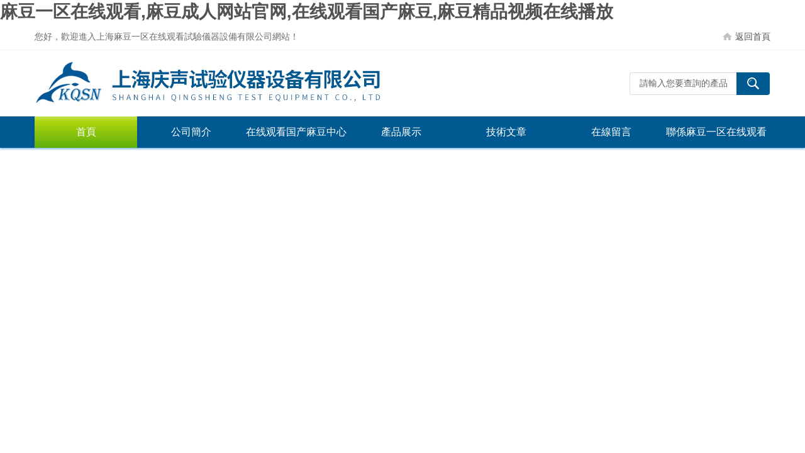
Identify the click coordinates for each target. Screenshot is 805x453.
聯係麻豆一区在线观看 (716, 131)
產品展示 (401, 131)
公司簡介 (191, 131)
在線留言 (611, 131)
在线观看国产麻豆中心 (296, 131)
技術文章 (506, 131)
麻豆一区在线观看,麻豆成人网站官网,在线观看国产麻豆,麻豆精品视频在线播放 (306, 11)
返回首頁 (752, 36)
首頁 (86, 131)
